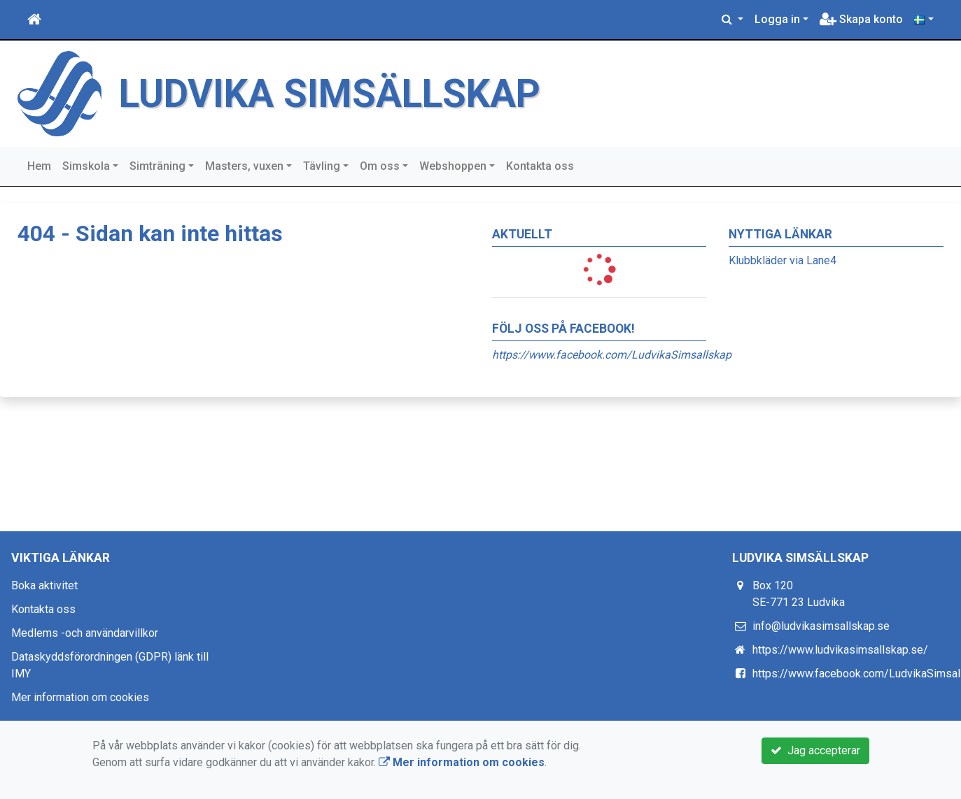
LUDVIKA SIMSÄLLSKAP (329, 93)
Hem (39, 166)
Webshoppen (452, 166)
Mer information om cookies (80, 697)
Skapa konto (861, 19)
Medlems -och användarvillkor (84, 633)
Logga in (777, 19)
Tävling (321, 166)
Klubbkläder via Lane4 (782, 260)
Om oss (380, 166)
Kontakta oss (540, 166)
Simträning (157, 166)
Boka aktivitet (44, 585)
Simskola (86, 166)
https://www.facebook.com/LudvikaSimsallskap (611, 354)
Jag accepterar (815, 750)
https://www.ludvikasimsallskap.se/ (840, 649)
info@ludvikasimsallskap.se (821, 626)
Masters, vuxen (244, 166)
